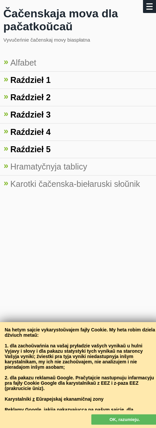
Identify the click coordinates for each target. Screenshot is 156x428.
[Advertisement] (78, 277)
